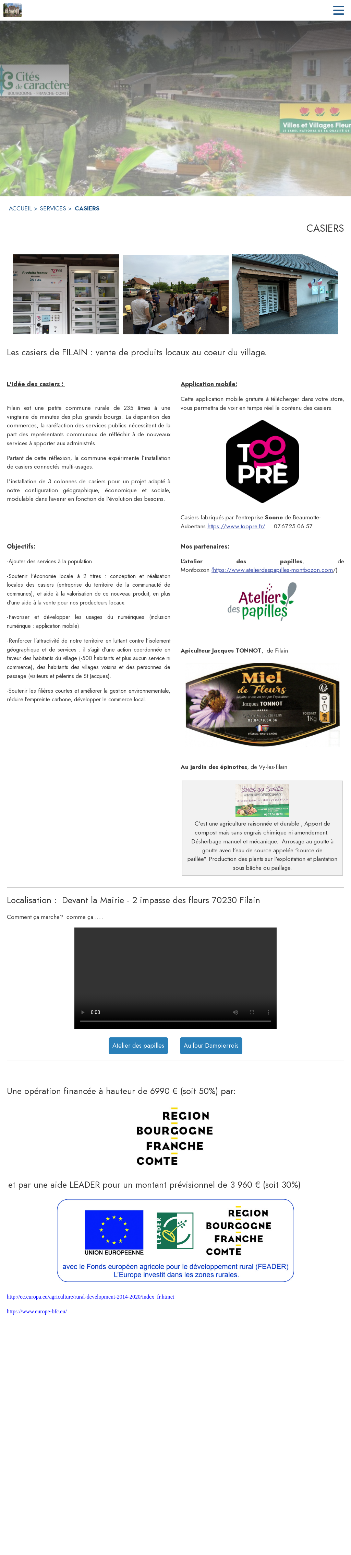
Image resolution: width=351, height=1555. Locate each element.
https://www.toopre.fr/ (236, 526)
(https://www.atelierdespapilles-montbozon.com (272, 570)
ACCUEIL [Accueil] (20, 208)
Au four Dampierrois (211, 1045)
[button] (262, 461)
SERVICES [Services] (53, 208)
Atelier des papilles (138, 1045)
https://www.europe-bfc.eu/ (37, 1311)
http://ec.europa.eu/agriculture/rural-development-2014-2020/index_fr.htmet (90, 1297)
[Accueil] (12, 10)
